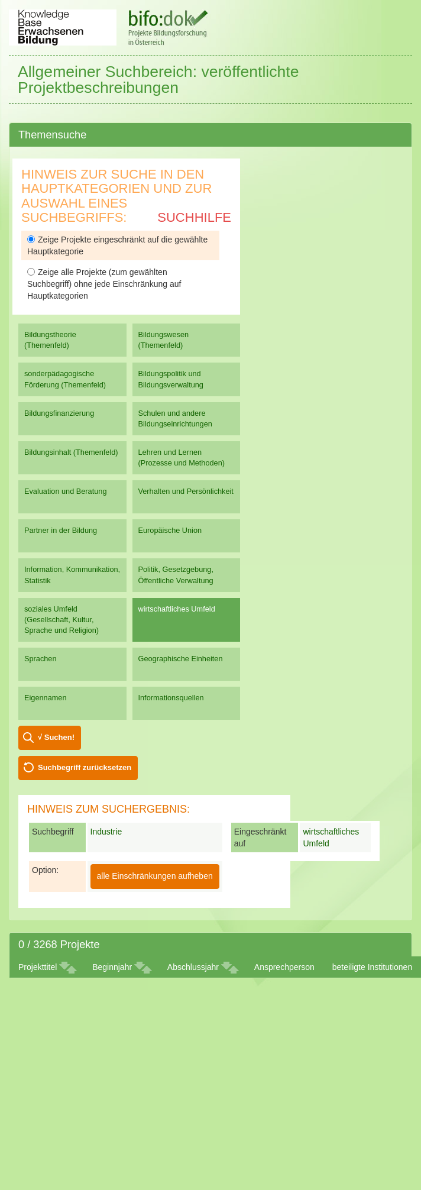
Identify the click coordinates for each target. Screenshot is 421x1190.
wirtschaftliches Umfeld (176, 608)
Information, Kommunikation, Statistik (72, 574)
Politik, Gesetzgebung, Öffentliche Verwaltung (175, 574)
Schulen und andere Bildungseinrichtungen (175, 418)
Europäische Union (170, 530)
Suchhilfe (194, 217)
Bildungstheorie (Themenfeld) (50, 340)
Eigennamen (45, 697)
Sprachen (40, 658)
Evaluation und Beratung (65, 491)
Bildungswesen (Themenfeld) (163, 340)
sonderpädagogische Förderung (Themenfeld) (65, 379)
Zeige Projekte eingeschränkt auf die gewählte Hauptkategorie (117, 245)
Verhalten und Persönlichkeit (186, 491)
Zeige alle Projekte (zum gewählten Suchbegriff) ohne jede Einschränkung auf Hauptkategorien (104, 283)
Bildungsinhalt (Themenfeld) (71, 452)
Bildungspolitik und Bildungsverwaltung (170, 379)
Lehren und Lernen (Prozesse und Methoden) (181, 457)
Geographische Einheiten (180, 658)
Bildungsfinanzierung (59, 413)
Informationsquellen (171, 697)
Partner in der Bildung (60, 530)
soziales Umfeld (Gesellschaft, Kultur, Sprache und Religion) (61, 619)
